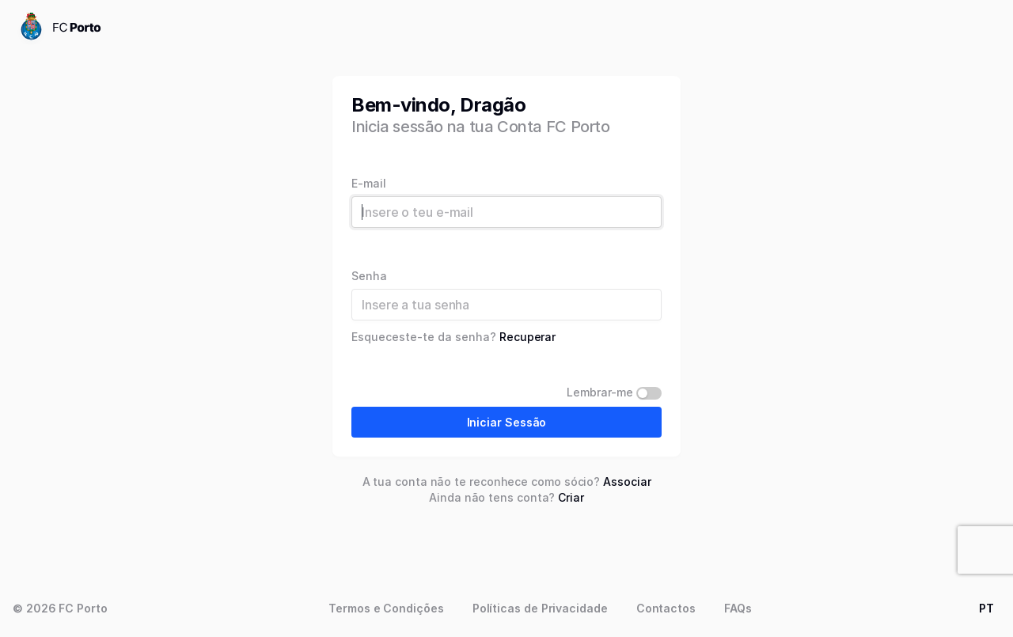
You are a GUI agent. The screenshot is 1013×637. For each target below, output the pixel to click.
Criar (571, 497)
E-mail (368, 183)
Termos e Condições (386, 608)
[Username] (506, 212)
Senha (369, 276)
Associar (627, 481)
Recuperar (527, 336)
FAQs (738, 608)
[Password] (506, 304)
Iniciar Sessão (507, 422)
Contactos (666, 608)
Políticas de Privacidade (540, 608)
